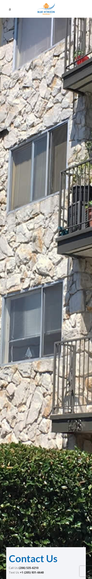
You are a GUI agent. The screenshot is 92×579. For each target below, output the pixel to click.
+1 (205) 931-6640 (32, 572)
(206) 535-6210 (28, 568)
